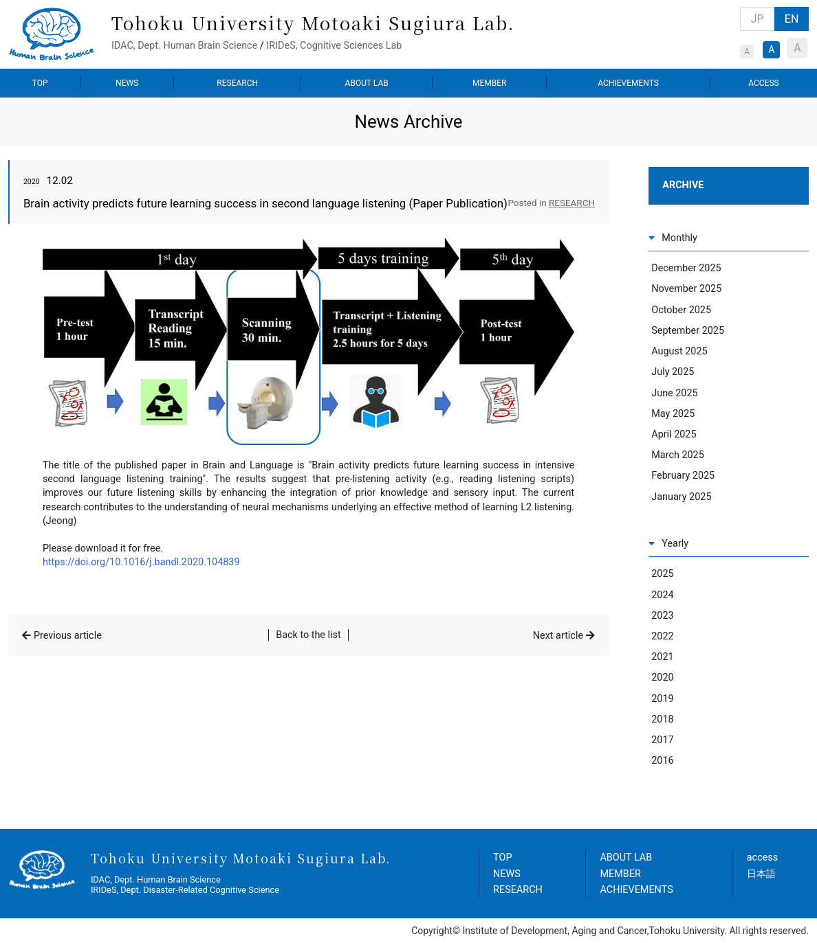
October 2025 (681, 310)
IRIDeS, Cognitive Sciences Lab (334, 46)
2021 (662, 657)
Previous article (68, 635)
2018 (662, 719)
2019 (662, 699)
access (762, 857)
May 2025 (673, 414)
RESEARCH (237, 83)
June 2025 (674, 393)
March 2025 (677, 455)
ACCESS (763, 83)
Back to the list (308, 635)
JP (757, 18)
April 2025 (673, 434)
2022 (662, 636)
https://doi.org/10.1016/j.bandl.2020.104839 (141, 562)
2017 (662, 740)
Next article (558, 635)
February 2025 (683, 475)
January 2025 (681, 497)
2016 (662, 760)
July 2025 (672, 372)
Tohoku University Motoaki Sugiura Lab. (313, 22)
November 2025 (686, 289)
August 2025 (679, 351)
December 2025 (686, 268)
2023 (662, 616)
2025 (662, 574)
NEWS (127, 83)
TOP (40, 83)
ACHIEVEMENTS (628, 83)
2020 (662, 677)
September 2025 (687, 331)
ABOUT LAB (367, 83)
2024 (662, 595)
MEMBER (489, 83)
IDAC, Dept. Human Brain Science (184, 46)
